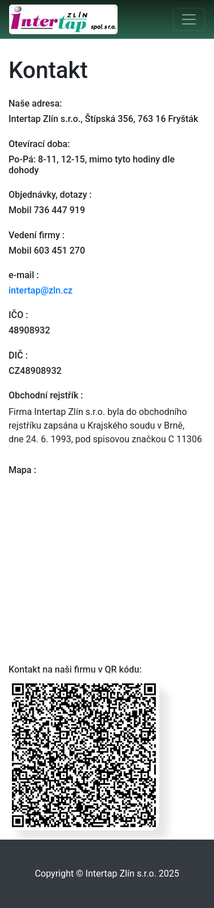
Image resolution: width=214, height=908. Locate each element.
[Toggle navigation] (189, 19)
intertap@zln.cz (40, 290)
